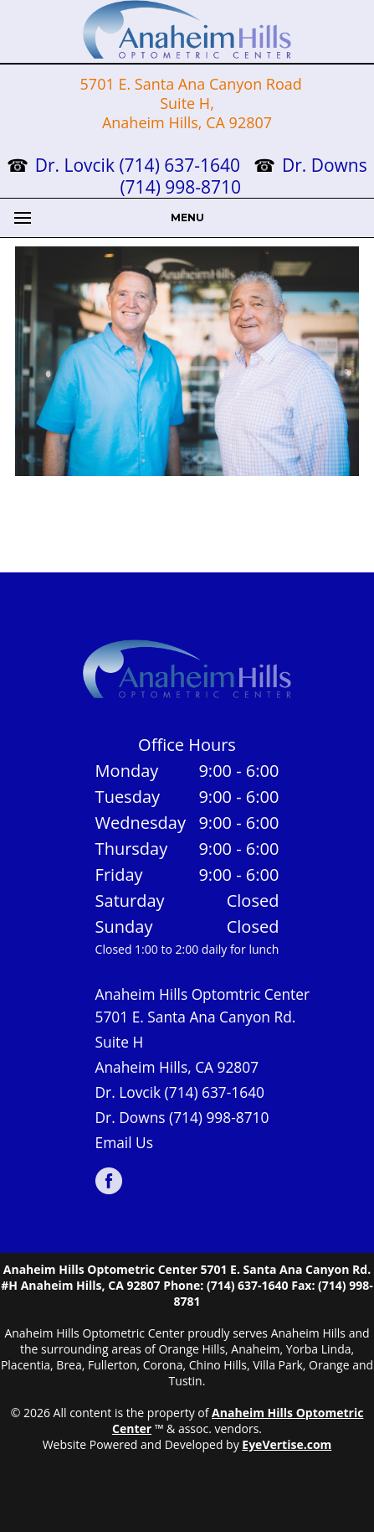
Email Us (124, 1142)
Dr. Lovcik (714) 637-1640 (140, 165)
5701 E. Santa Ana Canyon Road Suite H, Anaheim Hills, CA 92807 (189, 103)
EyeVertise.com (286, 1444)
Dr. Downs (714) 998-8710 (182, 1117)
